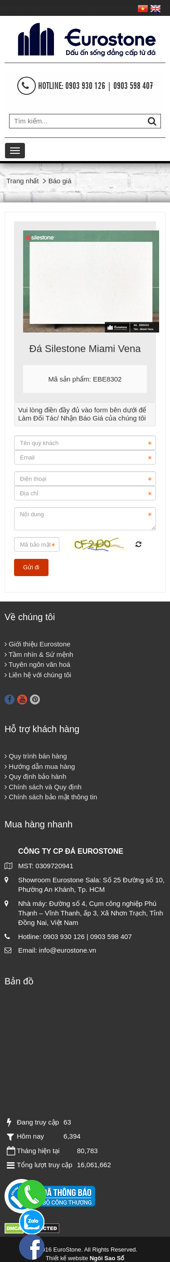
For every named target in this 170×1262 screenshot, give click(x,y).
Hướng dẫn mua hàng (40, 766)
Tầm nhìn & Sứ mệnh (39, 654)
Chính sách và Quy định (43, 787)
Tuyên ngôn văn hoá (37, 664)
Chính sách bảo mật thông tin (51, 797)
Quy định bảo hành (35, 776)
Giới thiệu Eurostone (37, 644)
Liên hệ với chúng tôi (38, 675)
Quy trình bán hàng (36, 756)
